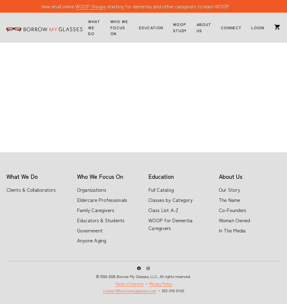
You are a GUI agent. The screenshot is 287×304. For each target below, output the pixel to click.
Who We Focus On (100, 176)
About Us (230, 176)
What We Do (22, 176)
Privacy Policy (160, 283)
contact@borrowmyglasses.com (129, 290)
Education (161, 176)
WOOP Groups (90, 6)
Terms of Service (129, 283)
